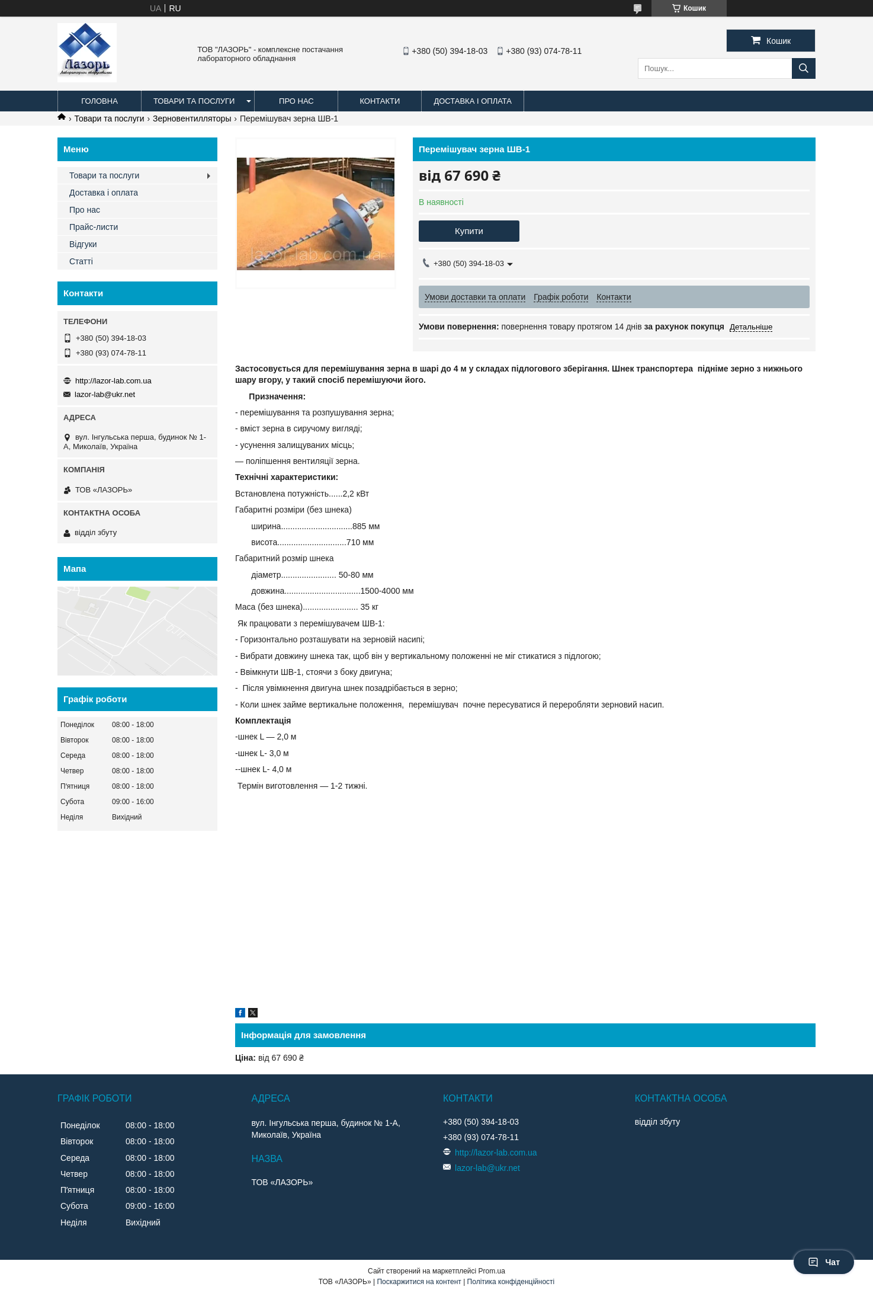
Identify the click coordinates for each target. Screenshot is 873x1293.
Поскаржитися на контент (419, 1282)
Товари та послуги (194, 101)
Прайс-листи (93, 227)
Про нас (296, 101)
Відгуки (83, 244)
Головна (99, 101)
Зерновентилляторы (192, 118)
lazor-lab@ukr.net (105, 394)
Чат (824, 1262)
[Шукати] (804, 68)
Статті (81, 261)
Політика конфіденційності (511, 1282)
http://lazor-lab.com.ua (113, 380)
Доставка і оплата (473, 101)
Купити (469, 231)
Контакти (380, 101)
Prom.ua (492, 1271)
